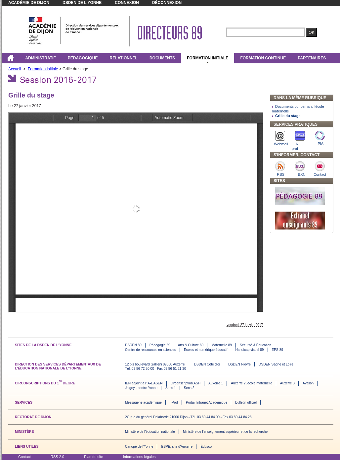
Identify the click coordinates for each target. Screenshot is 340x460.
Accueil (14, 69)
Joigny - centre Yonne (141, 388)
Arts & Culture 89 (191, 345)
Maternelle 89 (221, 345)
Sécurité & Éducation (255, 345)
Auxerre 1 (215, 383)
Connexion (127, 2)
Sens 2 (189, 388)
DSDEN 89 (133, 345)
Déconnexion (167, 2)
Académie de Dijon (28, 2)
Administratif (40, 58)
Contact (24, 457)
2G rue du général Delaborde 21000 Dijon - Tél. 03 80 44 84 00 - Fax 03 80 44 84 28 (188, 417)
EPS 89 (277, 350)
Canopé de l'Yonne (139, 446)
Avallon (308, 383)
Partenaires (312, 58)
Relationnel (123, 58)
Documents (162, 58)
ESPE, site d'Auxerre (176, 446)
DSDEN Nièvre (239, 364)
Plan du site (93, 457)
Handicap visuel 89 (249, 350)
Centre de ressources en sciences (150, 350)
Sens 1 (170, 388)
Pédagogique (83, 58)
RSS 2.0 (57, 457)
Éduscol (206, 446)
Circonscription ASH (186, 383)
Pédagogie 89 (159, 345)
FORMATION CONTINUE (263, 58)
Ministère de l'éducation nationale (150, 431)
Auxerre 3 (287, 383)
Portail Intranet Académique (206, 402)
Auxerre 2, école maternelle (251, 383)
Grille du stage (288, 116)
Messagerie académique (143, 402)
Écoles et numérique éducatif (205, 350)
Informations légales (139, 457)
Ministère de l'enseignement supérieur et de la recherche (225, 431)
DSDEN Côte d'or (207, 364)
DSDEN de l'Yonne (82, 2)
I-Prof (174, 402)
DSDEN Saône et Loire (276, 364)
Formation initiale (207, 58)
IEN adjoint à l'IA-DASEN (144, 383)
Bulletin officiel (246, 402)
